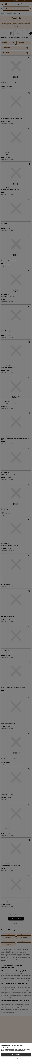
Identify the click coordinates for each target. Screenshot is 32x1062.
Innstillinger (16, 1058)
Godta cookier (16, 1054)
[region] (16, 1052)
